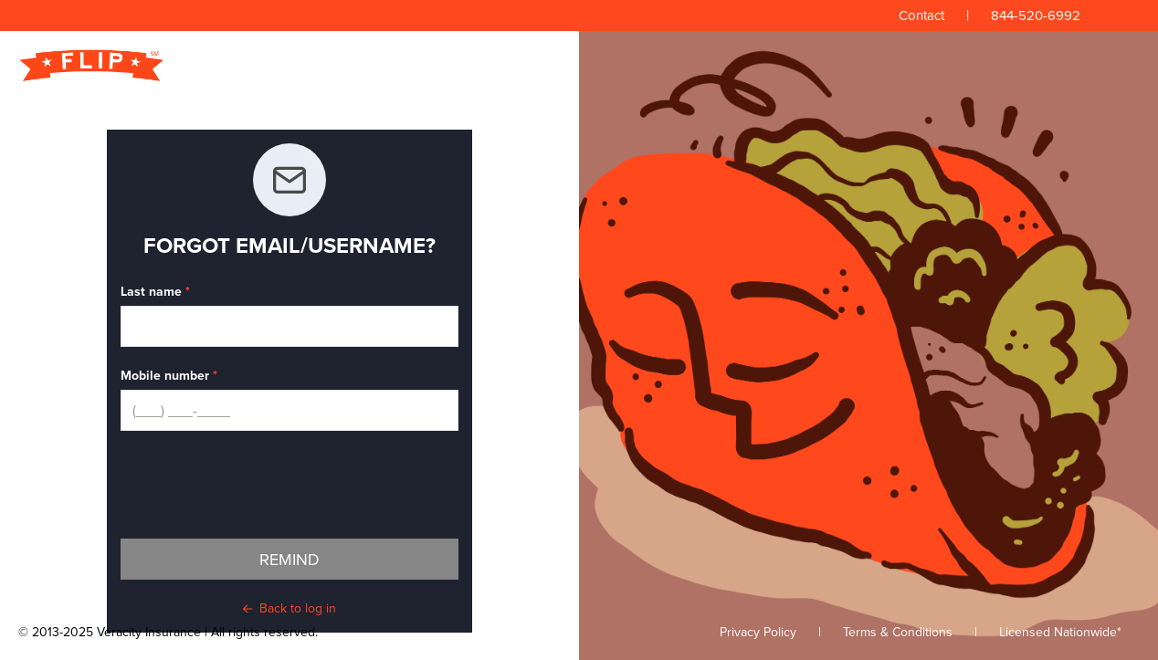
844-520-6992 (1035, 15)
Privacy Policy (758, 632)
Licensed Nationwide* (1060, 632)
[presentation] (259, 484)
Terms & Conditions (898, 632)
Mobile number (165, 375)
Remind (289, 560)
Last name (151, 291)
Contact (921, 15)
